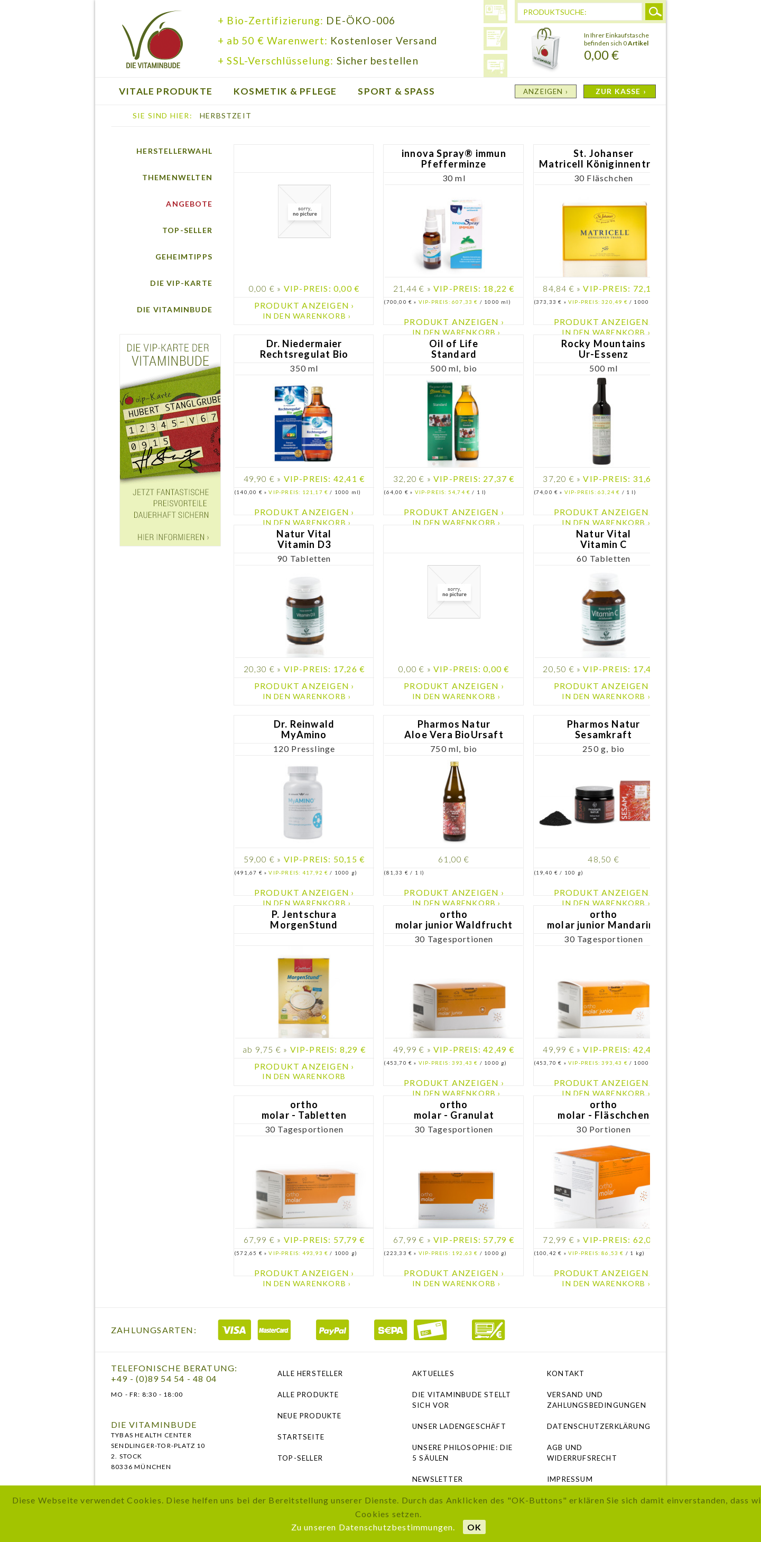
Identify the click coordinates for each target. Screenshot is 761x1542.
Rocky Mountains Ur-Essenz (603, 349)
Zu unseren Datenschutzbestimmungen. (373, 1527)
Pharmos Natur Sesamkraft (604, 729)
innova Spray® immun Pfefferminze (454, 159)
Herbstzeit (226, 115)
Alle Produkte (308, 1394)
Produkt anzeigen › (304, 305)
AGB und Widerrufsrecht (582, 1452)
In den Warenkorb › (307, 315)
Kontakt (565, 1373)
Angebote (189, 203)
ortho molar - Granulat (454, 1110)
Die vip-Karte (181, 282)
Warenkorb (545, 50)
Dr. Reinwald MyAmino (304, 729)
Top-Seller (187, 230)
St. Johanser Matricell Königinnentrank (604, 159)
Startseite (300, 1437)
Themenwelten (177, 177)
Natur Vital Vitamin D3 (303, 539)
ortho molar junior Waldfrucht (454, 920)
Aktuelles (433, 1373)
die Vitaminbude (153, 41)
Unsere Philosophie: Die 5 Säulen (462, 1452)
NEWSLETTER (437, 1479)
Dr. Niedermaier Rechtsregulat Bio (304, 349)
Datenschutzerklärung (598, 1426)
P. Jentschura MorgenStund (304, 920)
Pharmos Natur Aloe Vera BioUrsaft (454, 729)
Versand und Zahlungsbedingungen (596, 1399)
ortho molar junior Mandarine (603, 920)
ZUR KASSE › (621, 91)
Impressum (570, 1479)
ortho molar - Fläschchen (603, 1110)
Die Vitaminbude (174, 309)
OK (474, 1527)
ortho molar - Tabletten (304, 1110)
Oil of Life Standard (453, 349)
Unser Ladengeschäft (459, 1426)
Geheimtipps (183, 256)
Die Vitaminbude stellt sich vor (461, 1399)
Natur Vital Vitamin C (603, 539)
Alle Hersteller (310, 1373)
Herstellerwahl (174, 150)
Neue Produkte (309, 1415)
